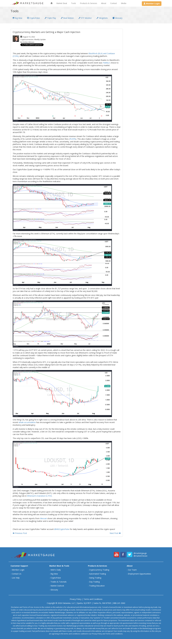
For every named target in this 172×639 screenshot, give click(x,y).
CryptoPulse (33, 18)
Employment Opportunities (139, 573)
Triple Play (50, 18)
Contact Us (16, 573)
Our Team (132, 570)
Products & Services (88, 3)
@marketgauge (140, 553)
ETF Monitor (85, 18)
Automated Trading (97, 573)
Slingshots (102, 18)
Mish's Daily (56, 570)
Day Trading (94, 581)
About (103, 3)
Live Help (16, 577)
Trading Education (97, 585)
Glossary (117, 18)
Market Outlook (57, 585)
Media (123, 3)
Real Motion (67, 18)
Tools (73, 3)
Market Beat (61, 3)
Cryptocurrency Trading (99, 570)
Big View (17, 18)
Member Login (18, 570)
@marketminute (140, 556)
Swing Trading (95, 577)
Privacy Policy (75, 599)
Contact (113, 3)
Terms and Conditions (92, 599)
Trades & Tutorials (59, 581)
